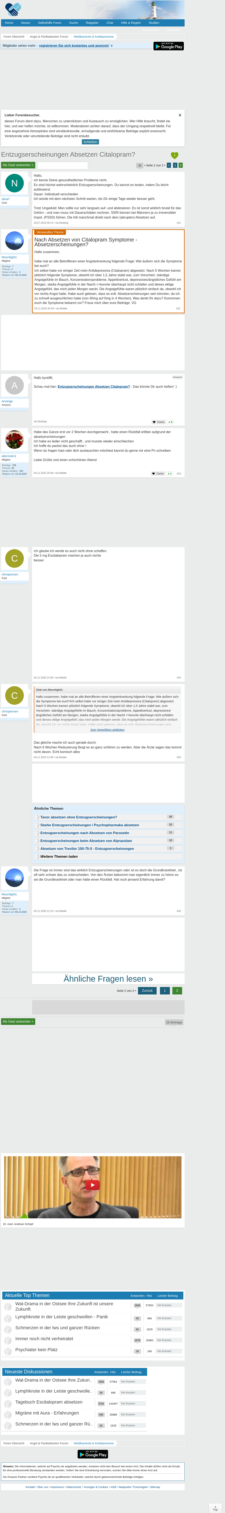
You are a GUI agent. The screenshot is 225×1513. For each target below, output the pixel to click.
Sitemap (155, 1487)
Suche (73, 22)
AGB (113, 1487)
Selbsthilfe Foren (49, 22)
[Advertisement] (108, 944)
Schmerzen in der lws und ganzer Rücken (57, 1327)
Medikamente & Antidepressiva (94, 1443)
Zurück (147, 991)
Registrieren (150, 30)
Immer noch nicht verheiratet (44, 1338)
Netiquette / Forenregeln (133, 1487)
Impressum (57, 1487)
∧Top (215, 1508)
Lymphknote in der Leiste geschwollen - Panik (61, 1316)
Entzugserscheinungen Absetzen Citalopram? (68, 154)
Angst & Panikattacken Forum (49, 1443)
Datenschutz (73, 1487)
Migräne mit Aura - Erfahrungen (47, 1413)
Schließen (90, 142)
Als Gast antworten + (18, 165)
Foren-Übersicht (14, 1443)
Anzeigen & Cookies (96, 1487)
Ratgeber (92, 22)
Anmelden (174, 30)
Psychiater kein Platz (36, 1349)
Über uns (42, 1487)
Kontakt (30, 1487)
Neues (25, 22)
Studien (154, 22)
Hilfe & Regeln (131, 22)
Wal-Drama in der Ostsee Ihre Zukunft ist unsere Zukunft (72, 1380)
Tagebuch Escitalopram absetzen (48, 1402)
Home (9, 22)
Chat (109, 22)
